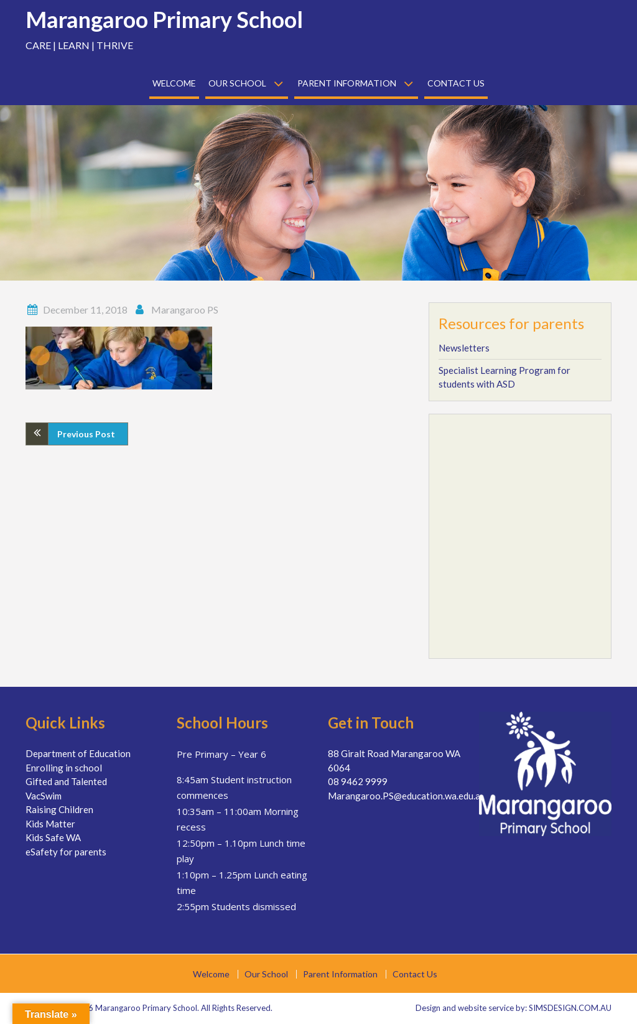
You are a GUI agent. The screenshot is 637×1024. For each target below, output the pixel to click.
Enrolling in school (64, 767)
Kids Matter (50, 823)
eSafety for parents (66, 851)
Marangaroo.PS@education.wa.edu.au (406, 795)
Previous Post (86, 434)
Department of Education (78, 753)
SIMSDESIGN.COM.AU (570, 1008)
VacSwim (44, 795)
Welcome (174, 83)
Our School (237, 83)
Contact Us (456, 83)
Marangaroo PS (184, 309)
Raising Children (59, 809)
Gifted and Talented (66, 781)
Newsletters (464, 347)
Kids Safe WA (53, 837)
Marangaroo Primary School (164, 19)
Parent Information (346, 83)
